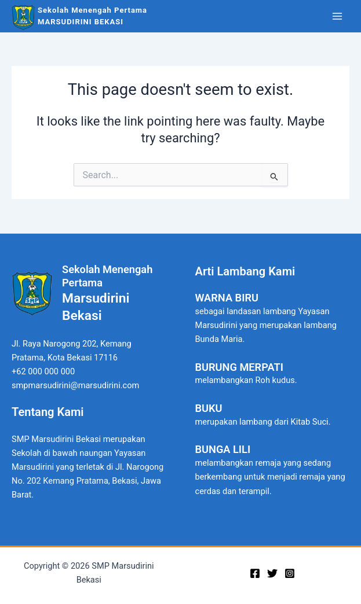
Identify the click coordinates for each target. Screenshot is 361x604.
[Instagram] (290, 573)
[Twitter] (272, 573)
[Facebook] (255, 573)
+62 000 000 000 (43, 371)
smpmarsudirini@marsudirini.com (75, 385)
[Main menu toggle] (337, 16)
